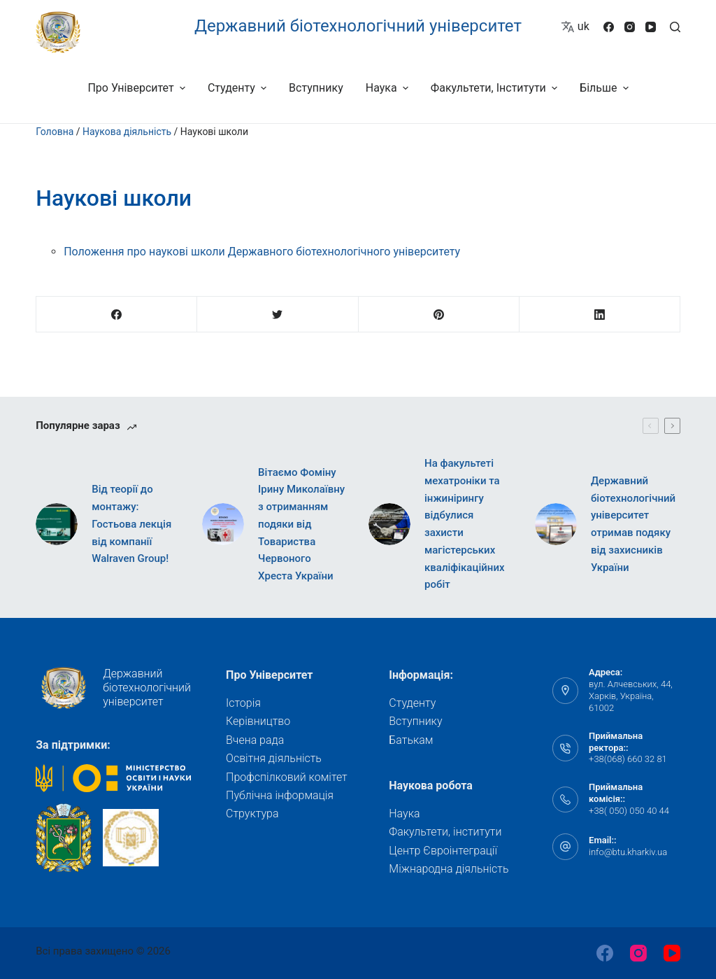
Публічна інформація (280, 795)
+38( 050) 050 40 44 (629, 810)
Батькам (411, 740)
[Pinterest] (439, 314)
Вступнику (415, 721)
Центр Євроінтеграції (443, 850)
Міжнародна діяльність (448, 868)
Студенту (412, 703)
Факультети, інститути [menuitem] (496, 87)
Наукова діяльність (127, 131)
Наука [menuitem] (389, 87)
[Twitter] (277, 314)
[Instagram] (629, 27)
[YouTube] (650, 27)
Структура (252, 813)
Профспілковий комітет (287, 777)
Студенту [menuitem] (239, 87)
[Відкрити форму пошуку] (675, 27)
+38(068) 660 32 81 (628, 759)
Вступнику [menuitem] (316, 87)
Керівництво (258, 721)
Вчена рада (255, 740)
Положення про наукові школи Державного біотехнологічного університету (262, 251)
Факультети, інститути (445, 831)
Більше (606, 87)
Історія (243, 703)
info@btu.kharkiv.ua (628, 852)
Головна (54, 131)
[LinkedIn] (600, 314)
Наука (404, 813)
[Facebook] (608, 27)
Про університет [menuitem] (137, 87)
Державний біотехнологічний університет (358, 26)
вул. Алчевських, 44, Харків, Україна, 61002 (631, 696)
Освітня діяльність (274, 758)
